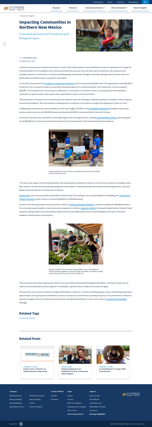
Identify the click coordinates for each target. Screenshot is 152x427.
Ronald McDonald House (99, 108)
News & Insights (140, 8)
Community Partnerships (116, 299)
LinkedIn (54, 396)
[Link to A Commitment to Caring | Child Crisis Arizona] (114, 362)
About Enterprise (118, 8)
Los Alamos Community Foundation (59, 83)
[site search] (145, 2)
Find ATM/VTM (94, 399)
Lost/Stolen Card (95, 403)
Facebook (54, 399)
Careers (110, 2)
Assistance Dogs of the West (81, 204)
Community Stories (27, 318)
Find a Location (98, 2)
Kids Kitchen (24, 195)
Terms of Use (72, 410)
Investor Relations (35, 407)
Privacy (70, 396)
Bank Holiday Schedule (97, 407)
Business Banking (16, 399)
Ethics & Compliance (74, 403)
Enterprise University (94, 8)
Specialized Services (17, 407)
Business (56, 8)
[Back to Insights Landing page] (26, 16)
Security (70, 399)
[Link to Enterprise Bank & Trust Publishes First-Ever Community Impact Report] (76, 362)
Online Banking (133, 2)
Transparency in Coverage (76, 407)
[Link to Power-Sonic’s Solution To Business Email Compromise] (38, 362)
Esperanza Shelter (88, 208)
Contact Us (120, 2)
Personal (72, 8)
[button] (126, 7)
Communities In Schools (106, 117)
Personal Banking (16, 403)
